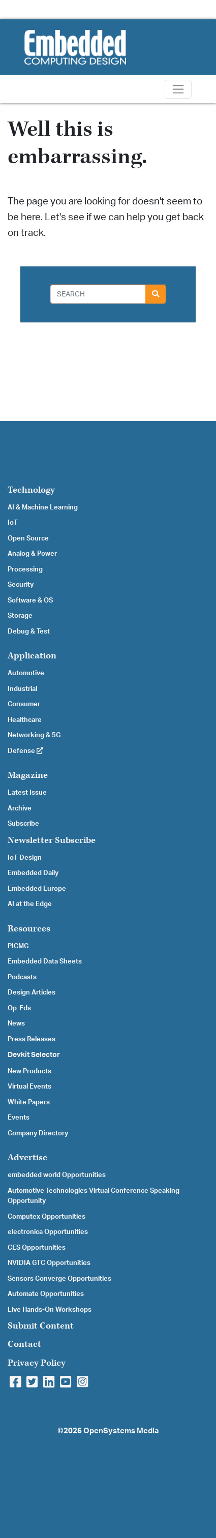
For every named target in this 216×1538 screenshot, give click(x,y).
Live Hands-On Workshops (49, 1310)
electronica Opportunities (48, 1232)
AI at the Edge (30, 904)
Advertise (27, 1157)
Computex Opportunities (46, 1217)
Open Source (28, 538)
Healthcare (25, 720)
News (16, 1023)
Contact (24, 1344)
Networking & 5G (34, 735)
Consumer (24, 704)
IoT (13, 523)
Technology (31, 490)
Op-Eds (19, 1008)
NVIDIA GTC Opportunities (49, 1263)
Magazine (28, 775)
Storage (20, 616)
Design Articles (31, 992)
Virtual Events (29, 1086)
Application (32, 655)
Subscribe (23, 824)
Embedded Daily (33, 873)
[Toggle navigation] (178, 89)
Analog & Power (32, 554)
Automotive (26, 673)
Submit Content (41, 1326)
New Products (29, 1071)
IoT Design (25, 858)
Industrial (22, 689)
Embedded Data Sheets (45, 961)
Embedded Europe (37, 889)
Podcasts (22, 977)
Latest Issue (27, 793)
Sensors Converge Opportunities (59, 1279)
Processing (25, 569)
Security (21, 585)
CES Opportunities (37, 1248)
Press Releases (31, 1039)
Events (18, 1117)
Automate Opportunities (46, 1294)
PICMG (18, 946)
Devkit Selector (34, 1055)
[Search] (98, 294)
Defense (25, 751)
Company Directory (38, 1133)
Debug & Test (29, 631)
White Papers (29, 1102)
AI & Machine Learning (43, 507)
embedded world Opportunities (57, 1175)
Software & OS (30, 600)
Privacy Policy (37, 1363)
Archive (20, 808)
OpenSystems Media (121, 1431)
